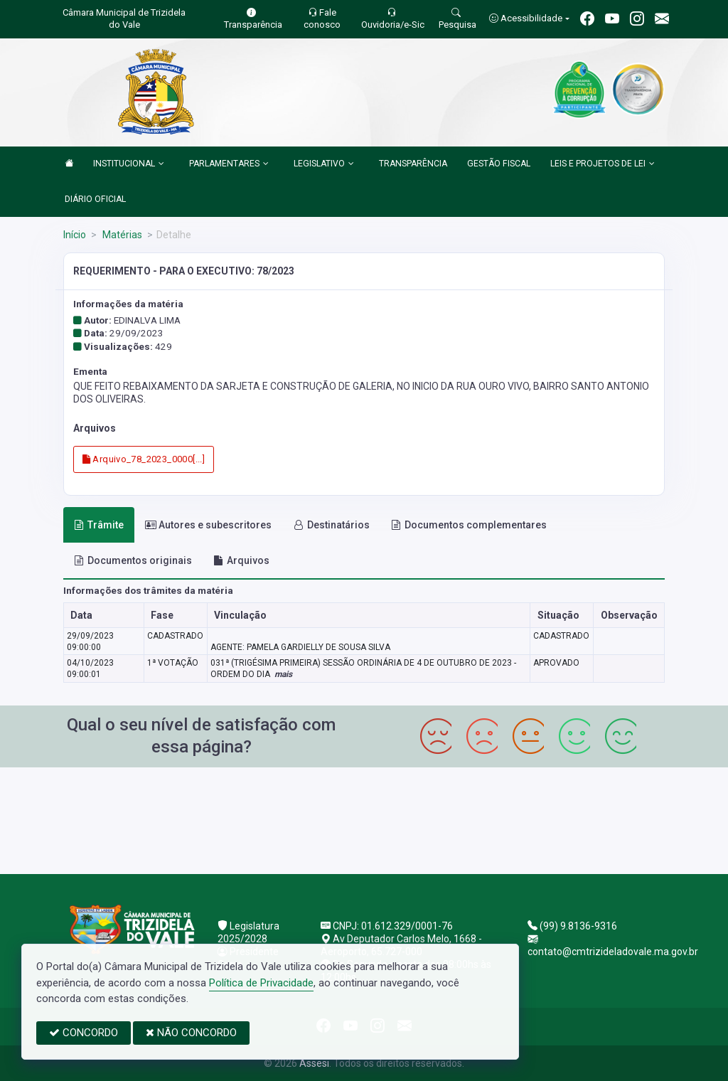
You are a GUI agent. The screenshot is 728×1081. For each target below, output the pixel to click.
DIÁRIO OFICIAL (95, 199)
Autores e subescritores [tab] (208, 525)
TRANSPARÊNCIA (413, 164)
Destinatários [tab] (332, 525)
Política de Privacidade (261, 982)
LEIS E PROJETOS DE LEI (602, 164)
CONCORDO (83, 1032)
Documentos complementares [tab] (469, 525)
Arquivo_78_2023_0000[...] (143, 459)
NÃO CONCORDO (191, 1032)
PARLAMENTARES (229, 164)
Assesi (314, 1063)
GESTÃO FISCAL (498, 164)
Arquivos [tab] (241, 560)
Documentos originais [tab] (133, 560)
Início (74, 234)
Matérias (121, 234)
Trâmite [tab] (99, 525)
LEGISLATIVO (324, 164)
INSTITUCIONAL (128, 164)
